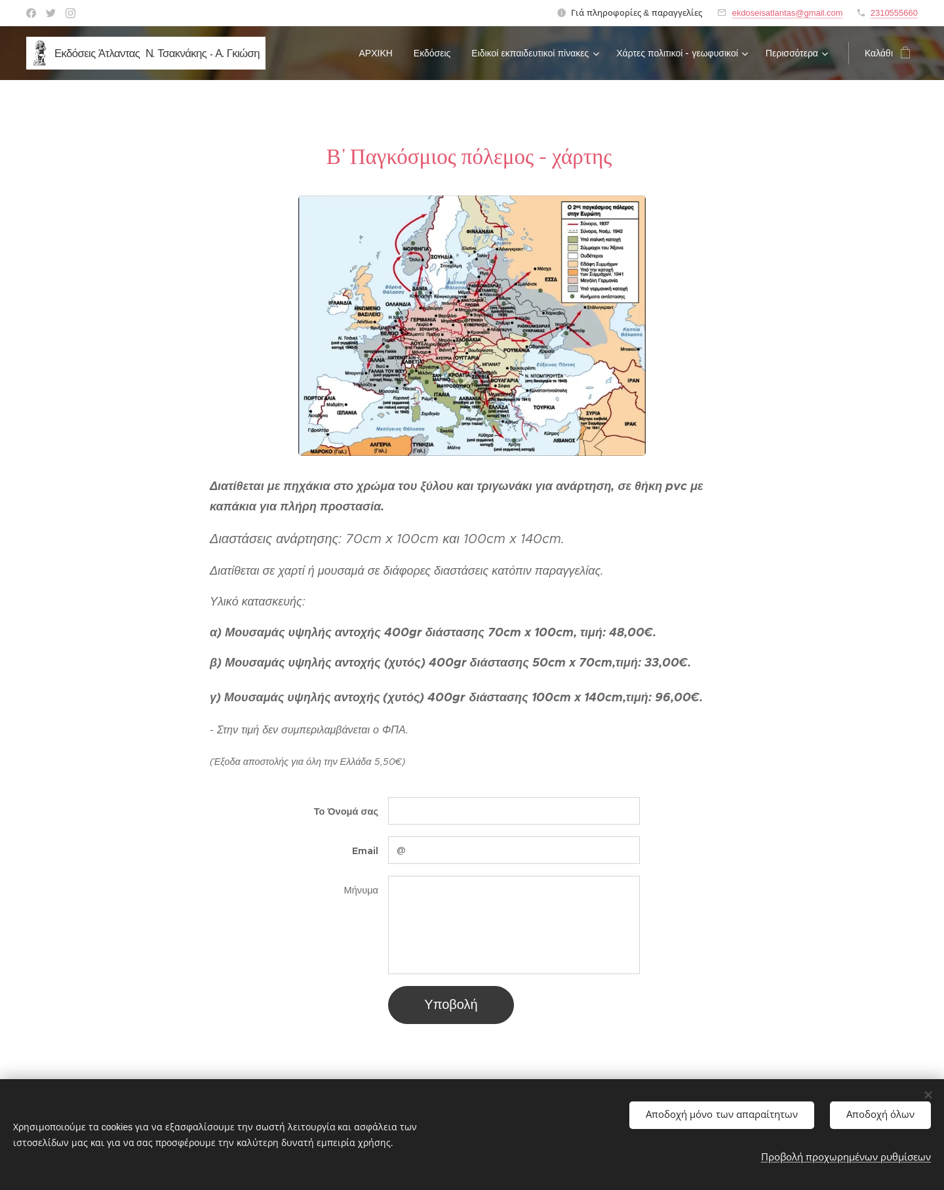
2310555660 (894, 13)
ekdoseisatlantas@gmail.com (787, 13)
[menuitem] (379, 53)
